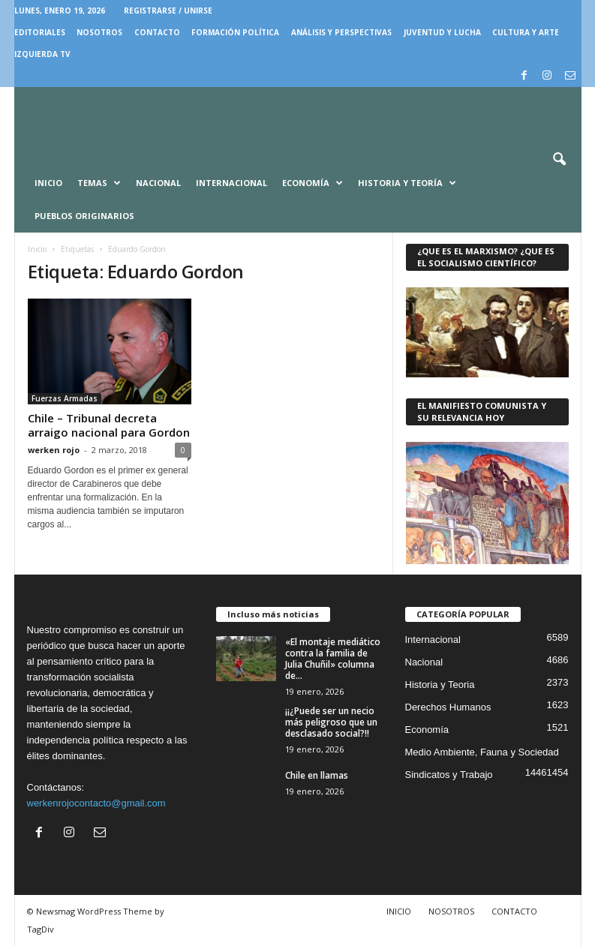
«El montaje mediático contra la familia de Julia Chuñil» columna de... (332, 658)
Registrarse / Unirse (168, 10)
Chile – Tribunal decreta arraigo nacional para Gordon (109, 425)
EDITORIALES (39, 32)
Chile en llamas (316, 775)
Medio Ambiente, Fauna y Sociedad (482, 752)
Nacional (158, 182)
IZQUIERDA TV (42, 54)
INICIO (398, 911)
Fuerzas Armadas (65, 398)
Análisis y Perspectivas (341, 32)
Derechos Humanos (448, 707)
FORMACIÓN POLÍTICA (235, 32)
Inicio (48, 182)
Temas (99, 183)
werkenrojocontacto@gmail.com (96, 803)
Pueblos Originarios (84, 215)
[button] (558, 159)
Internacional (231, 182)
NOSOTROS (99, 32)
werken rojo (54, 449)
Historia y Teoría (407, 183)
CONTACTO (157, 32)
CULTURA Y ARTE (525, 32)
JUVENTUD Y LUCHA (442, 32)
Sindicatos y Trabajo (449, 774)
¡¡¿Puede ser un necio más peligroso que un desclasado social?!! (331, 722)
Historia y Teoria (440, 684)
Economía (312, 183)
